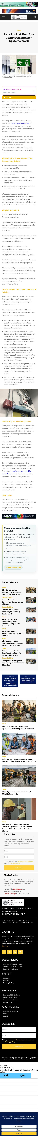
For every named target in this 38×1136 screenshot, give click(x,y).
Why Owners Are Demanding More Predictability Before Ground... (11, 622)
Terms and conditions (25, 861)
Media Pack (17, 889)
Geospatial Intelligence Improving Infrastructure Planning (13, 662)
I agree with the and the (18, 862)
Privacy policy (15, 863)
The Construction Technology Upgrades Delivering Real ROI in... (12, 592)
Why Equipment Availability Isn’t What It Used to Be (16, 793)
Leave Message (10, 894)
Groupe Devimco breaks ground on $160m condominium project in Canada (10, 682)
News (19, 30)
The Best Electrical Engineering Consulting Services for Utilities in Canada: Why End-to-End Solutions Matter (17, 827)
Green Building (7, 597)
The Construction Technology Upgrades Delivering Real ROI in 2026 (18, 727)
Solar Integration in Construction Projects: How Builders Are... (11, 653)
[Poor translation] (22, 1075)
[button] (3, 17)
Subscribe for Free (14, 567)
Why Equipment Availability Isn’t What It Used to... (12, 633)
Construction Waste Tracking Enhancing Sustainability (11, 611)
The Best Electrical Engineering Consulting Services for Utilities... (12, 643)
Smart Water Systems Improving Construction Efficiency (12, 602)
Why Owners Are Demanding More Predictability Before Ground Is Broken (19, 760)
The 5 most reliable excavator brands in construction (28, 680)
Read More (5, 946)
